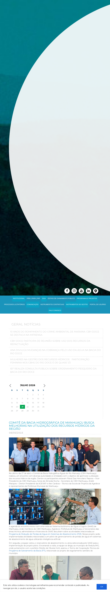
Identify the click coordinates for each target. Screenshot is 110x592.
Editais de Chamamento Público (61, 298)
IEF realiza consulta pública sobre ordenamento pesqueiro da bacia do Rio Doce (53, 370)
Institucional (19, 298)
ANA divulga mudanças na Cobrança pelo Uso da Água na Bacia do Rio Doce (55, 352)
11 (43, 399)
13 (17, 403)
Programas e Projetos (87, 298)
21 (22, 407)
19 (12, 407)
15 (28, 403)
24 (38, 407)
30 (33, 411)
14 (22, 403)
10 (38, 399)
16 (33, 403)
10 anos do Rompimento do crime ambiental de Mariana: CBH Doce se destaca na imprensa (54, 333)
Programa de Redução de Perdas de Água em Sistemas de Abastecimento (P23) (45, 534)
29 (28, 411)
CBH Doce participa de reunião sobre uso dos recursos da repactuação (50, 343)
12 (12, 403)
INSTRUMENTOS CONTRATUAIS (52, 304)
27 (17, 411)
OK (101, 587)
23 (33, 407)
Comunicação (32, 304)
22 (28, 407)
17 (38, 403)
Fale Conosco (55, 310)
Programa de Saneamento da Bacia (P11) (27, 551)
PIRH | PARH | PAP (33, 298)
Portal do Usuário (98, 304)
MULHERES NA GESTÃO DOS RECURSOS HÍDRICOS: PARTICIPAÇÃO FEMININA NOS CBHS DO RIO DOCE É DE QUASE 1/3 (49, 361)
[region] (55, 586)
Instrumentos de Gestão (77, 304)
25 (43, 407)
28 (22, 411)
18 (43, 403)
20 (17, 407)
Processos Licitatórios (14, 304)
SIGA (44, 298)
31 (38, 411)
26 (12, 411)
